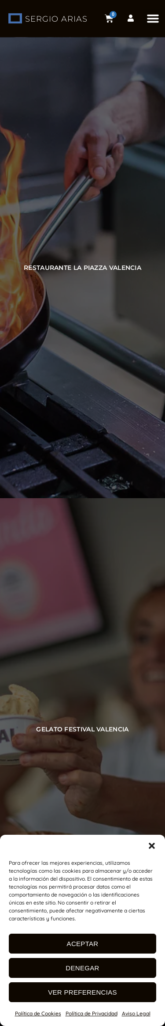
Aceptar (83, 943)
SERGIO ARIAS (56, 19)
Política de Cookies (38, 1013)
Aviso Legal (136, 1013)
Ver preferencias (82, 992)
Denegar (82, 968)
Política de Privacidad (91, 1013)
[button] (151, 845)
